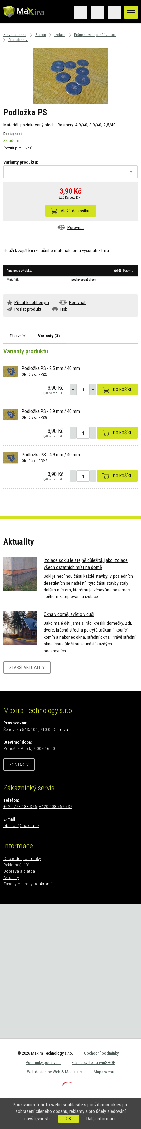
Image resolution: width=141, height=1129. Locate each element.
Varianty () (49, 335)
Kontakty (19, 764)
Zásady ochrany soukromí (27, 883)
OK (68, 1119)
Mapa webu (104, 1071)
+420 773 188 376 (20, 806)
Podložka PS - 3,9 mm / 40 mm (51, 411)
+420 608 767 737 (55, 806)
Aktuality (11, 877)
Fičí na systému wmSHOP (93, 1062)
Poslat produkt (27, 309)
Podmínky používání (43, 1062)
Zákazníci (17, 335)
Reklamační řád (17, 864)
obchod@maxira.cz (21, 825)
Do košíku (123, 389)
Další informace (101, 1119)
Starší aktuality (27, 667)
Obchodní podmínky (22, 858)
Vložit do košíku (75, 210)
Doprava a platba (19, 871)
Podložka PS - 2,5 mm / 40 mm (51, 368)
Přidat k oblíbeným (31, 302)
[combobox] (70, 171)
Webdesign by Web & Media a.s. (55, 1071)
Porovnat (75, 227)
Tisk (63, 309)
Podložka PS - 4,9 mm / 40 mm (51, 455)
